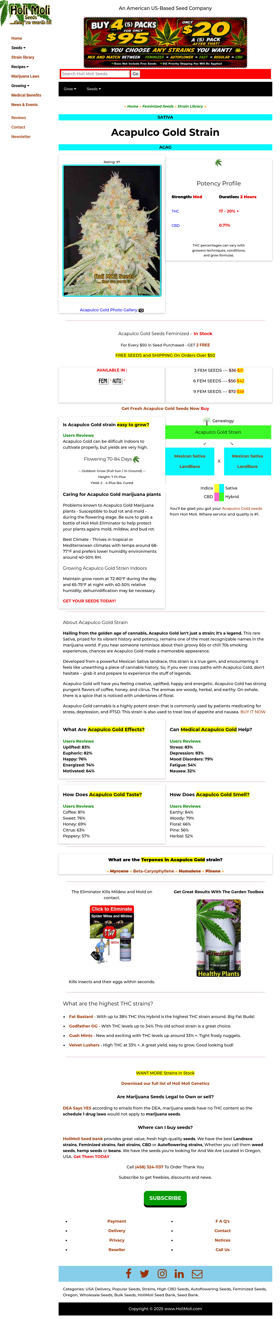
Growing (20, 85)
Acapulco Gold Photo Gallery (112, 310)
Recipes (20, 66)
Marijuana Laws (25, 76)
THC (175, 211)
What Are (104, 729)
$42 (240, 381)
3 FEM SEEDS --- (215, 370)
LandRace (190, 466)
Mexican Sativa (189, 456)
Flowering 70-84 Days (108, 459)
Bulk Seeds (125, 1295)
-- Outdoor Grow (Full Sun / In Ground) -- (111, 471)
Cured (128, 483)
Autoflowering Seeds (211, 1289)
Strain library (22, 57)
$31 (240, 370)
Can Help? (211, 729)
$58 (240, 391)
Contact (18, 127)
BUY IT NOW (253, 712)
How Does (102, 794)
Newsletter (21, 136)
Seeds (18, 47)
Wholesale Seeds (96, 1295)
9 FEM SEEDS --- (215, 391)
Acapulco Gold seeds (242, 508)
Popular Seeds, (126, 1289)
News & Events (24, 104)
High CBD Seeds (173, 1289)
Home (16, 38)
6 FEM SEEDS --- (215, 380)
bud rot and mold (126, 511)
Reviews (18, 117)
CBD (176, 226)
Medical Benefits (26, 95)
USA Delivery (97, 1289)
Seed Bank (187, 1295)
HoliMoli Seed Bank (156, 1295)
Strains (148, 1289)
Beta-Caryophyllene (153, 871)
